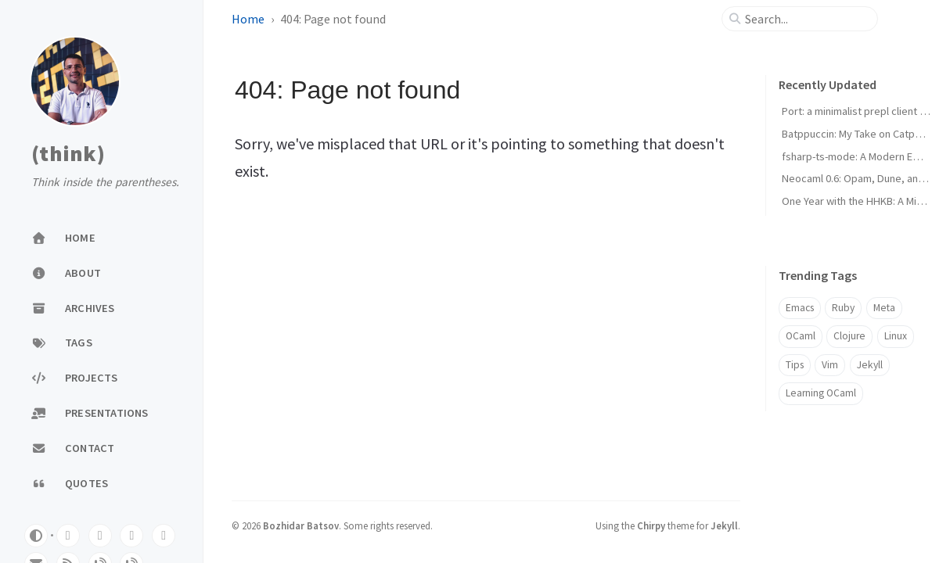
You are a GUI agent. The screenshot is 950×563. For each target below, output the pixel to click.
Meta (884, 307)
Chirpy (651, 525)
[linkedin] (164, 536)
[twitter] (131, 536)
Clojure (849, 335)
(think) (68, 154)
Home (248, 19)
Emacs (800, 307)
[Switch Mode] (36, 536)
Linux (895, 335)
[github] (68, 536)
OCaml (800, 335)
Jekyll (870, 364)
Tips (795, 364)
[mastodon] (100, 536)
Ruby (843, 307)
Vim (830, 364)
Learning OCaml (821, 393)
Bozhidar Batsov (301, 525)
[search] (806, 18)
